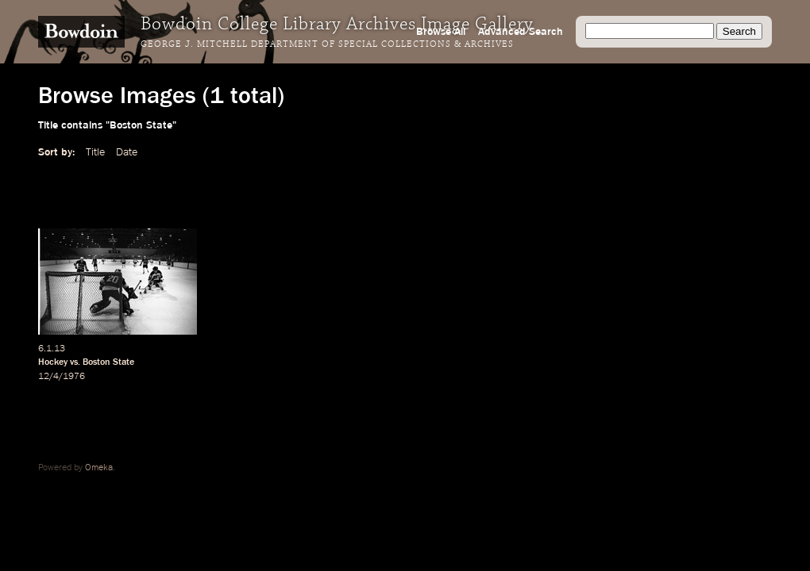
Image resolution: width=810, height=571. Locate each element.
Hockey (53, 362)
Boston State (108, 362)
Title (95, 152)
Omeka (99, 468)
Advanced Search (520, 31)
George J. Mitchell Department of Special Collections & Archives (327, 44)
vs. (75, 362)
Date (126, 152)
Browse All (440, 31)
